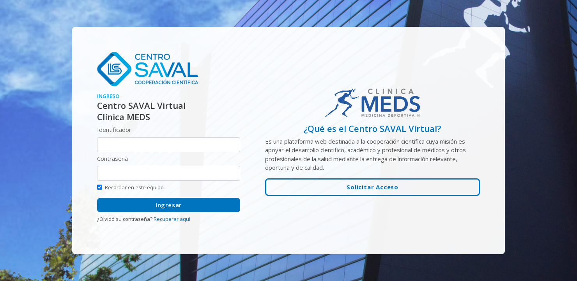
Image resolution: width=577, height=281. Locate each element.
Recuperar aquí (172, 218)
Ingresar (169, 205)
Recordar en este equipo (134, 187)
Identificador (114, 129)
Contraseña (112, 158)
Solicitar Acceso (372, 187)
